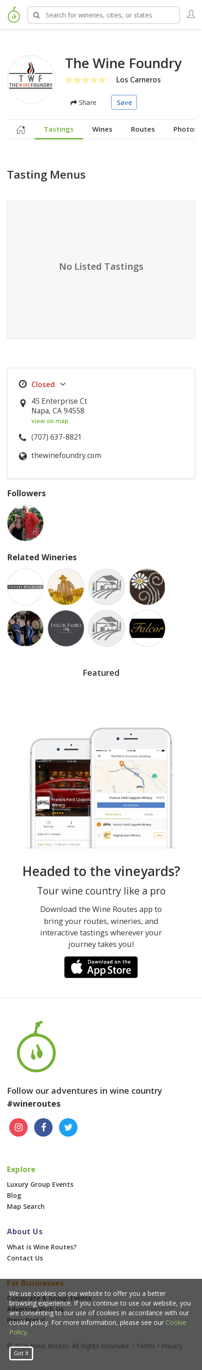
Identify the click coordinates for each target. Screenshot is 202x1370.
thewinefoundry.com (66, 455)
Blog (14, 1195)
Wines (102, 129)
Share (83, 102)
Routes (143, 129)
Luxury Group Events (40, 1184)
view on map (49, 421)
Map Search (26, 1206)
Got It (21, 1353)
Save (124, 102)
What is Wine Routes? (42, 1246)
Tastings (59, 129)
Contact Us (25, 1258)
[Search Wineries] (104, 14)
